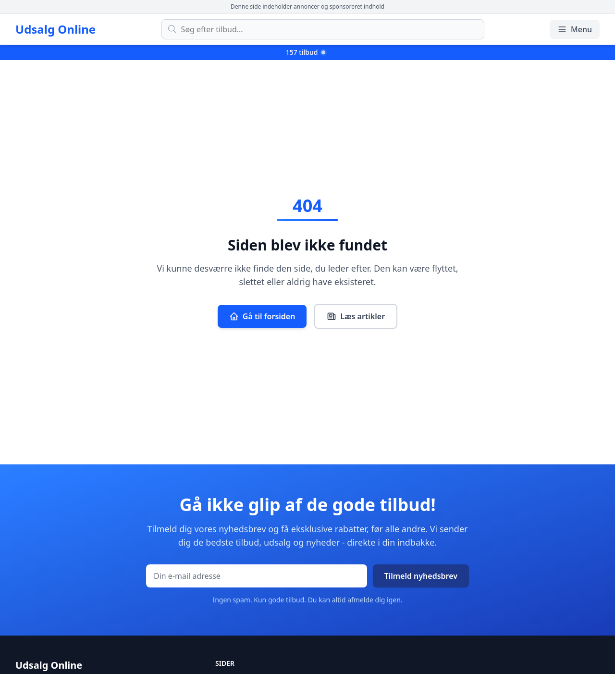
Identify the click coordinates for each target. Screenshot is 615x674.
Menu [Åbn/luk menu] (574, 29)
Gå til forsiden (262, 316)
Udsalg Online (55, 29)
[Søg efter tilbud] (322, 29)
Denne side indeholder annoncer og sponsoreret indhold (307, 6)
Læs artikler (356, 316)
